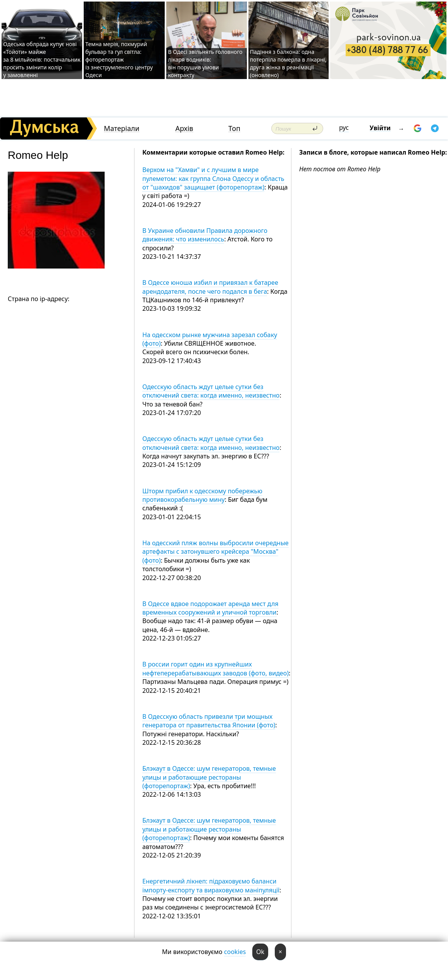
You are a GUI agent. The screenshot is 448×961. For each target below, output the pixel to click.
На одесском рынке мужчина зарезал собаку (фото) (209, 339)
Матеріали (122, 128)
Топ (234, 128)
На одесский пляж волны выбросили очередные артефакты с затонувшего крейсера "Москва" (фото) (215, 552)
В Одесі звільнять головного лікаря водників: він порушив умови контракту (205, 63)
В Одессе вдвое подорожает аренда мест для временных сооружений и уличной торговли (210, 608)
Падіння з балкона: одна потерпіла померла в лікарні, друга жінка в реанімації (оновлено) (288, 63)
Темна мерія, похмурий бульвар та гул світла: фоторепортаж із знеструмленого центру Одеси (119, 59)
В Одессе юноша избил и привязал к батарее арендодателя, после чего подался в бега (210, 286)
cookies (235, 951)
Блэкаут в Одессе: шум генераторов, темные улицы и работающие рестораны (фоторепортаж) (209, 777)
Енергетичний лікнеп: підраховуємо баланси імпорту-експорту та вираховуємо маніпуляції (210, 885)
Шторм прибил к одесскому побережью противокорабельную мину (202, 495)
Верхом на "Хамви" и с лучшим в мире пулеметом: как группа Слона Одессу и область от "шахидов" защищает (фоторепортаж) (213, 178)
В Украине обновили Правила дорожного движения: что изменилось (204, 234)
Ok (260, 951)
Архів (184, 128)
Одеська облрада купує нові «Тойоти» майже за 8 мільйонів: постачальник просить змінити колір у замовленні (41, 59)
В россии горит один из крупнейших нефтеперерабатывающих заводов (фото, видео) (215, 668)
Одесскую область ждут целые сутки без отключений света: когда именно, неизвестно (210, 391)
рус (344, 127)
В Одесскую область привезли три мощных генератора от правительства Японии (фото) (208, 720)
